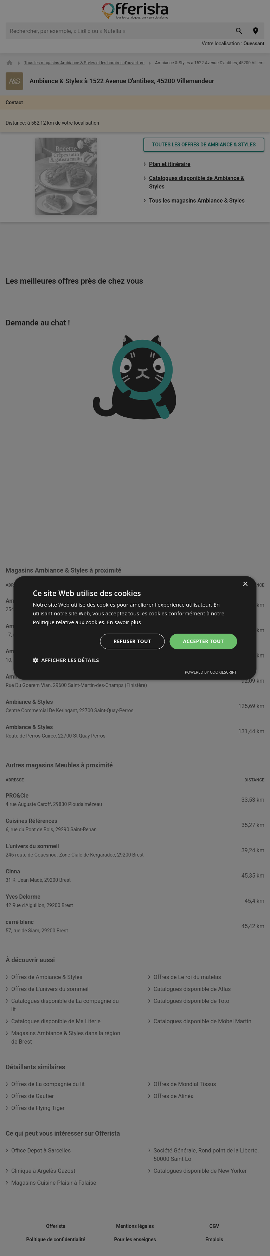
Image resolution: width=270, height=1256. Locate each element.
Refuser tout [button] (132, 641)
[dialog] (134, 628)
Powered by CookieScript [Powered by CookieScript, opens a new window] (211, 672)
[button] (66, 660)
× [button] (245, 584)
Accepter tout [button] (203, 641)
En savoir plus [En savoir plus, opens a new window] (124, 622)
